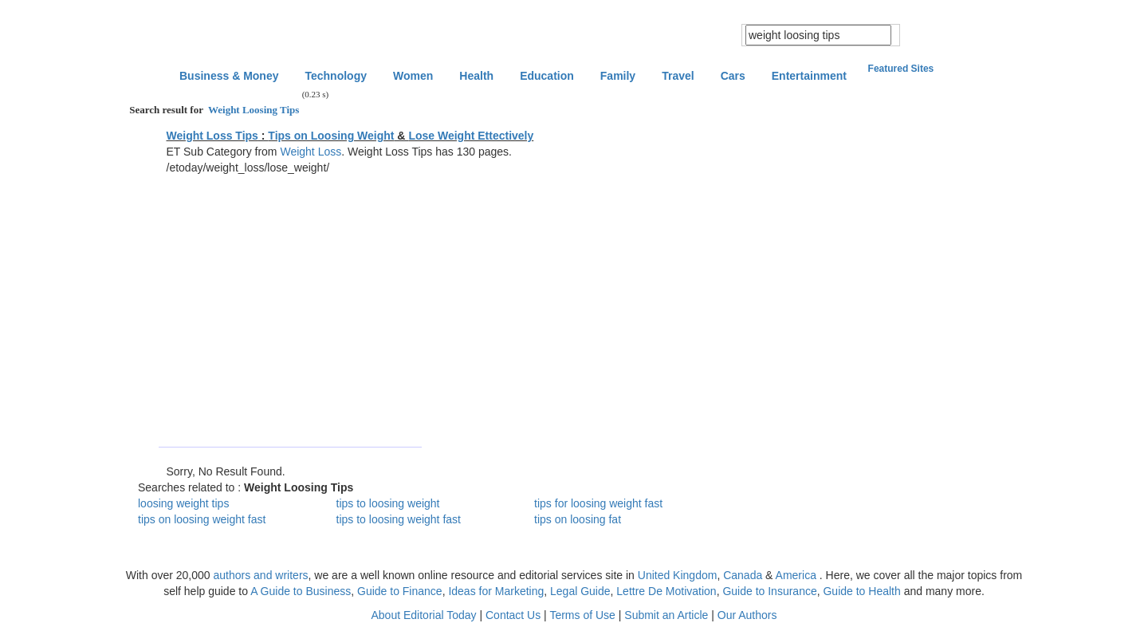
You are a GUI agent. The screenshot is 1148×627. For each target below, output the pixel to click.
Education (547, 75)
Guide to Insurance (769, 591)
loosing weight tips (183, 503)
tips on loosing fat (577, 519)
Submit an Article (666, 615)
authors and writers (260, 575)
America (796, 575)
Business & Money (228, 75)
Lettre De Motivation (666, 591)
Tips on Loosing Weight (331, 135)
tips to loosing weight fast (398, 519)
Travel (678, 75)
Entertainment (809, 75)
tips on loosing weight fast (201, 519)
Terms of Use (582, 615)
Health (476, 75)
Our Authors (747, 615)
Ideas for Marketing (496, 591)
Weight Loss (310, 151)
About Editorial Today (424, 615)
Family (617, 75)
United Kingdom (678, 575)
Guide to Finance (399, 591)
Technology (336, 75)
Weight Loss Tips (212, 135)
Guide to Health (861, 591)
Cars (733, 75)
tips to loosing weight (388, 503)
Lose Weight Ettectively (470, 135)
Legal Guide (580, 591)
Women (413, 75)
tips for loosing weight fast (598, 503)
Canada (742, 575)
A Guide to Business (300, 591)
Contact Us (513, 615)
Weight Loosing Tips (252, 110)
